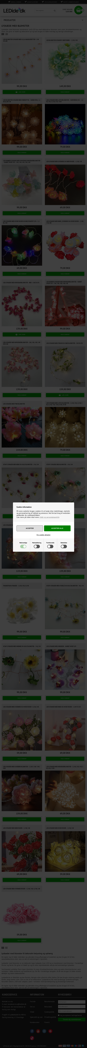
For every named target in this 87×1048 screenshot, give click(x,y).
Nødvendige (23, 542)
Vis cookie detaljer (43, 535)
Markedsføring (36, 542)
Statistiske (64, 542)
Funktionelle (50, 542)
